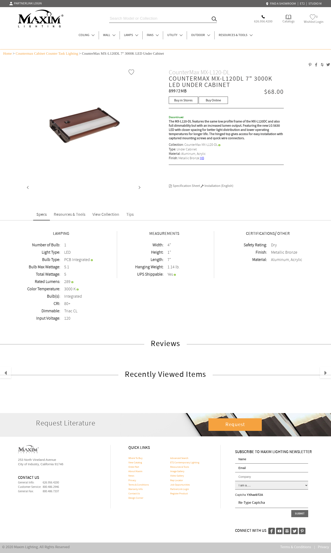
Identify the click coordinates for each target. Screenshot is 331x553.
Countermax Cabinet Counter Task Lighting (47, 54)
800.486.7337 (51, 491)
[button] (27, 188)
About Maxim (135, 471)
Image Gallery (177, 471)
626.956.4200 (51, 483)
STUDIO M (315, 4)
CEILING (87, 35)
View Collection (105, 214)
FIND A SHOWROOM (281, 4)
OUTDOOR (200, 35)
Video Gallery (177, 476)
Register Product (179, 493)
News (131, 476)
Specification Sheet (184, 186)
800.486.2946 (51, 487)
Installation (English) (217, 186)
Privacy (132, 480)
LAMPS (131, 35)
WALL (109, 35)
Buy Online (213, 100)
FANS (153, 35)
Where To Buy (135, 458)
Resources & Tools (69, 214)
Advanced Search (179, 458)
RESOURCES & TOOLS (236, 35)
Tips (130, 214)
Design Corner (135, 498)
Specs (41, 214)
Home (7, 54)
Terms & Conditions (138, 485)
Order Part (133, 467)
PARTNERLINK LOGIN (25, 3)
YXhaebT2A (255, 494)
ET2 (302, 4)
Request (235, 424)
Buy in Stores (183, 100)
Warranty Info (135, 489)
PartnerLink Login (179, 489)
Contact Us (134, 493)
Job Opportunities (180, 485)
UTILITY (175, 35)
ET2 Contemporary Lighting (184, 462)
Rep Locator (176, 480)
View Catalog (135, 462)
